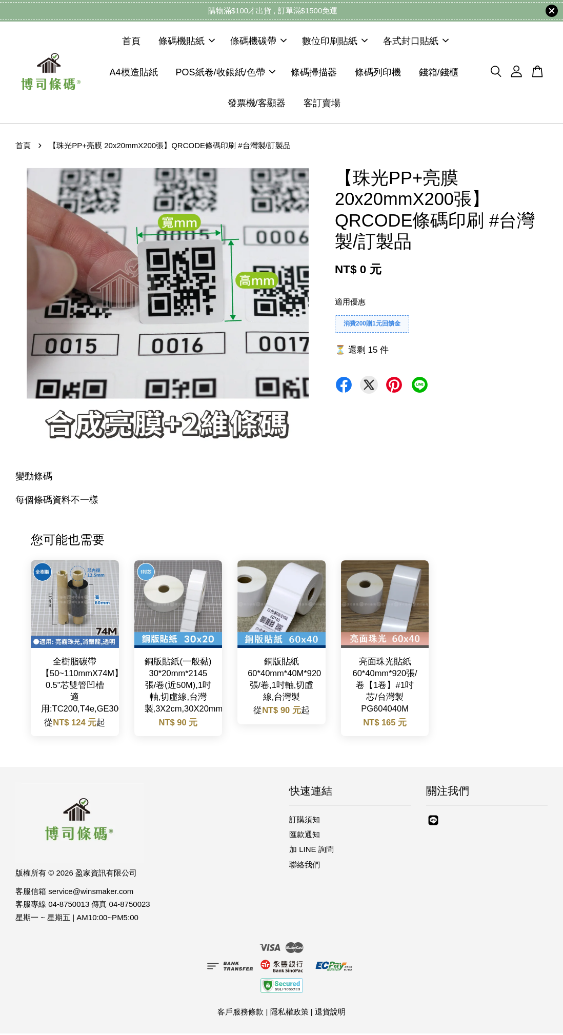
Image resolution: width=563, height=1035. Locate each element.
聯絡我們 (304, 866)
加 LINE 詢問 (311, 851)
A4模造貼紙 (133, 73)
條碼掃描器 (314, 73)
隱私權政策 (289, 1013)
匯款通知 (304, 835)
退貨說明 (330, 1013)
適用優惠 (350, 303)
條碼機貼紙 (186, 42)
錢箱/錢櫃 (438, 73)
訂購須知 (304, 821)
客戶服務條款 (240, 1013)
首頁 (131, 42)
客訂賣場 (322, 104)
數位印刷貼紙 (335, 42)
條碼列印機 (378, 73)
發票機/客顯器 (257, 104)
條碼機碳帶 (258, 42)
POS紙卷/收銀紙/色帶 (225, 73)
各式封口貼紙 (416, 42)
